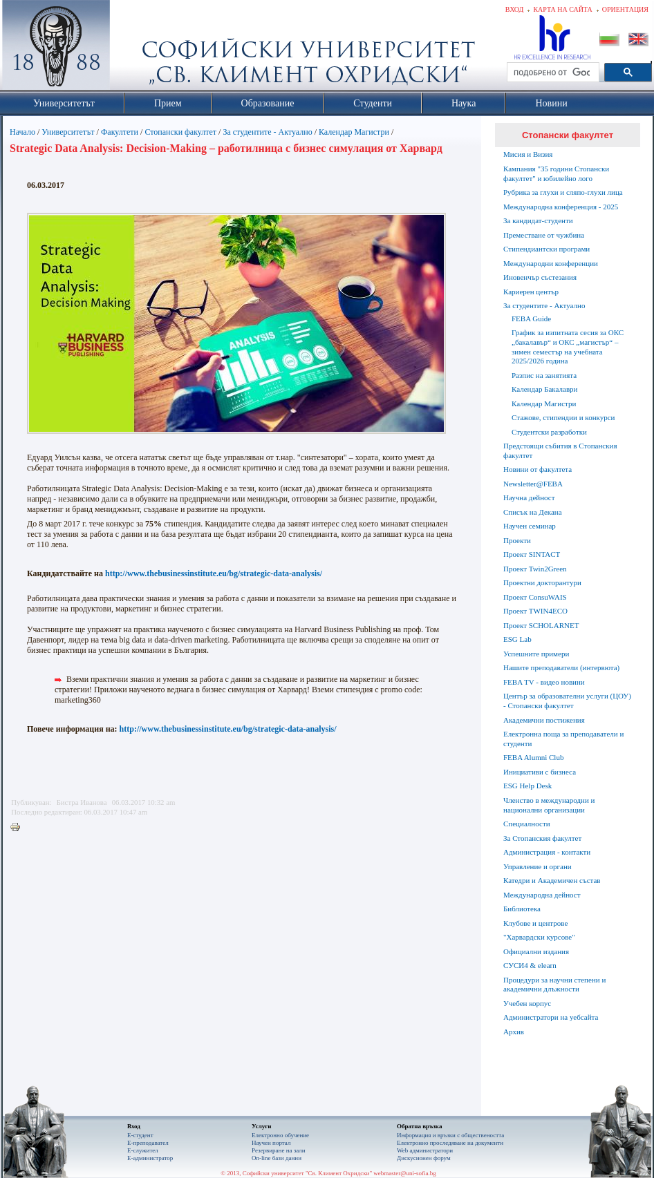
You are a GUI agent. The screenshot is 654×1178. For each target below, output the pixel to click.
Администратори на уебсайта (550, 1017)
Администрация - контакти (546, 852)
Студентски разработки (549, 432)
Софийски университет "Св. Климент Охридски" (134, 48)
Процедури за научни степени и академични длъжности (554, 985)
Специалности (526, 823)
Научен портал (271, 1142)
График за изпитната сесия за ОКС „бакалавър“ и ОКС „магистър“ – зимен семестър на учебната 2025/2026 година (568, 346)
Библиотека (522, 908)
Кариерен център (531, 291)
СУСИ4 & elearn (530, 965)
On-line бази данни (276, 1158)
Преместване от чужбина (543, 235)
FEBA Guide (531, 318)
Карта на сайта (562, 9)
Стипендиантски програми (546, 249)
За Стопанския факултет (542, 838)
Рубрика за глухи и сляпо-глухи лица (563, 192)
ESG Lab (517, 639)
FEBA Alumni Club (533, 757)
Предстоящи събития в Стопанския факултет (560, 450)
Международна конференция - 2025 (560, 206)
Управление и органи (537, 866)
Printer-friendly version (19, 827)
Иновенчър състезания (540, 277)
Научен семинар (529, 526)
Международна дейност (542, 895)
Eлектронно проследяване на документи (450, 1142)
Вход (514, 9)
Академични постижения (544, 720)
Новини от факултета (537, 469)
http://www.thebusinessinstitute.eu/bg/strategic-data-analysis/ (213, 573)
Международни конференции (550, 263)
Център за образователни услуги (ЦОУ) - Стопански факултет (567, 701)
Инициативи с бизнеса (539, 772)
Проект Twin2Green (535, 568)
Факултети (119, 132)
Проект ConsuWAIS (535, 597)
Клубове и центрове (535, 923)
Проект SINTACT (531, 554)
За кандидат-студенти (538, 220)
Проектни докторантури (542, 582)
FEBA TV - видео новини (544, 682)
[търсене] (552, 72)
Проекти (517, 540)
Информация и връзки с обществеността (450, 1135)
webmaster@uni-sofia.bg (404, 1173)
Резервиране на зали (279, 1150)
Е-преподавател (148, 1142)
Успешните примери (536, 653)
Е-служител (142, 1150)
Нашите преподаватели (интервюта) (561, 667)
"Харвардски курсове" (539, 937)
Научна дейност (529, 497)
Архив (513, 1031)
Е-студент (140, 1135)
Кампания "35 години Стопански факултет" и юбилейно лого (556, 173)
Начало (22, 132)
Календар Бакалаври (544, 389)
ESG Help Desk (527, 785)
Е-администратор (150, 1158)
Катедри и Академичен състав (552, 880)
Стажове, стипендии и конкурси (563, 417)
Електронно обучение (280, 1135)
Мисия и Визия (527, 154)
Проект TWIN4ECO (535, 611)
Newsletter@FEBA (533, 483)
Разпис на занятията (544, 375)
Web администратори (425, 1150)
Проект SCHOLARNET (541, 625)
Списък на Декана (532, 512)
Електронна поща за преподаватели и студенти (563, 739)
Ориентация (625, 9)
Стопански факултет (180, 132)
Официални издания (536, 951)
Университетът (67, 132)
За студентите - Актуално (267, 132)
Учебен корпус (527, 1003)
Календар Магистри (354, 132)
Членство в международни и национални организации (549, 805)
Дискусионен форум (424, 1158)
